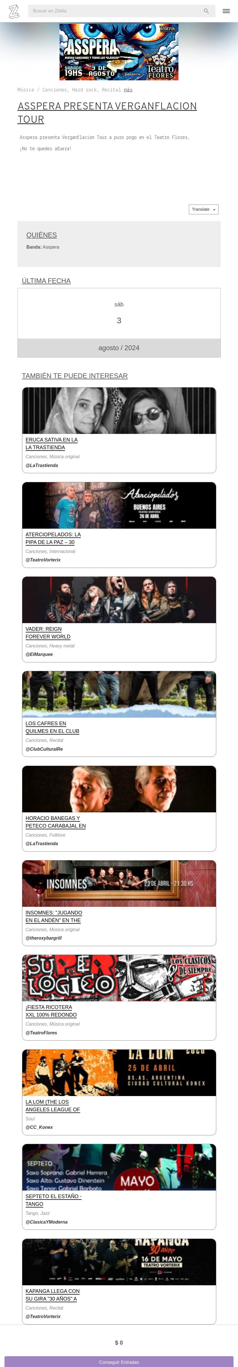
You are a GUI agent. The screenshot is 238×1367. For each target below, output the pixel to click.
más (128, 90)
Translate (203, 209)
